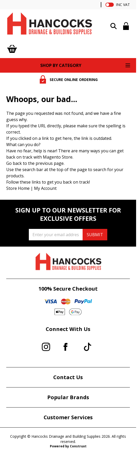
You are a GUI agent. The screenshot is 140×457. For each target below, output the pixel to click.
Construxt (78, 446)
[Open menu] (128, 65)
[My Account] (126, 26)
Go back (14, 163)
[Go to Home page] (49, 24)
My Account (45, 188)
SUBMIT (95, 234)
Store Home (18, 188)
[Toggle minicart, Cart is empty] (12, 49)
